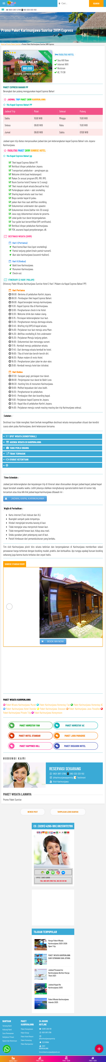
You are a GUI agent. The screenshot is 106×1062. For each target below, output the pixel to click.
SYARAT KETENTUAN (15, 459)
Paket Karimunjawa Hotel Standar (21, 708)
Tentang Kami (7, 1026)
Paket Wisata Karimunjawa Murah (21, 704)
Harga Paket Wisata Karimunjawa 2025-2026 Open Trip (57, 943)
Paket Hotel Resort (27, 1036)
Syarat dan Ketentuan (9, 1041)
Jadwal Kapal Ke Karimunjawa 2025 (55, 986)
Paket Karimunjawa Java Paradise (84, 708)
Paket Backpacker (27, 1044)
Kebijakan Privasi (8, 1037)
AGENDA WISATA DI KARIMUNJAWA (22, 442)
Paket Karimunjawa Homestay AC (88, 704)
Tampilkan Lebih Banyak (67, 811)
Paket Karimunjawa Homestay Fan (54, 704)
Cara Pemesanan (8, 1033)
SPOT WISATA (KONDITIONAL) (19, 436)
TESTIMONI (44, 1042)
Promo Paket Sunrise (13, 44)
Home (3, 44)
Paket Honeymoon (27, 1029)
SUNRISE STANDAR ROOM (15, 564)
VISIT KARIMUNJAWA (43, 1047)
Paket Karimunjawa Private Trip (17, 712)
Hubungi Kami (7, 1029)
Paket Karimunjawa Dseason (53, 708)
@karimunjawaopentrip (47, 1037)
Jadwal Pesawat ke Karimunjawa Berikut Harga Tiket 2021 (58, 973)
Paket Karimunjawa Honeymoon (48, 712)
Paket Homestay (26, 1040)
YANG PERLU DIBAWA (16, 447)
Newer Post (33, 811)
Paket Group (25, 1032)
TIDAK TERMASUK (14, 453)
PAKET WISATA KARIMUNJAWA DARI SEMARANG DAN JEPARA (59, 956)
